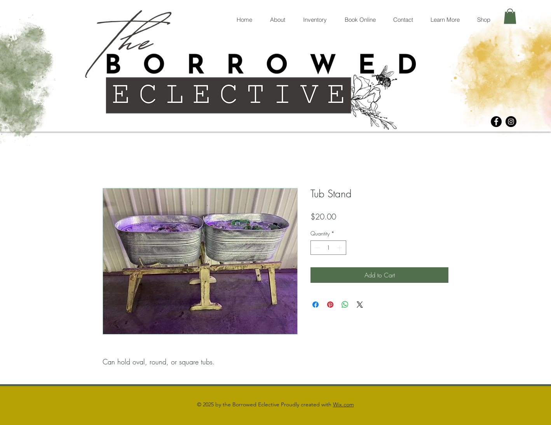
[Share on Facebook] (315, 304)
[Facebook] (496, 121)
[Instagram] (511, 121)
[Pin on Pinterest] (330, 304)
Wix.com (343, 404)
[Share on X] (359, 304)
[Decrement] (316, 247)
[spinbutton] (328, 247)
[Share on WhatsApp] (345, 304)
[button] (510, 16)
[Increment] (340, 247)
